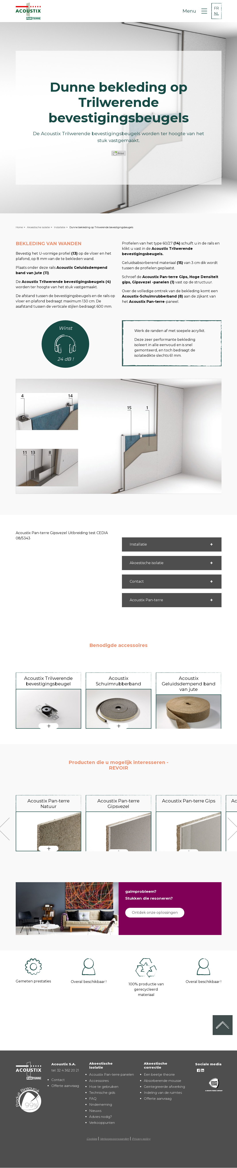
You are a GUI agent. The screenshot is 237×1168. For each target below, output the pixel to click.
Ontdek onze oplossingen (155, 912)
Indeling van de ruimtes (163, 1092)
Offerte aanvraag (65, 1086)
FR (216, 8)
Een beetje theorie (159, 1074)
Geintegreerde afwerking (164, 1087)
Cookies (92, 1138)
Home (19, 227)
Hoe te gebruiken (103, 1087)
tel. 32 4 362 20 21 (65, 1070)
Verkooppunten (102, 1123)
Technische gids (102, 1092)
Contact (137, 581)
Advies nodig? (100, 1117)
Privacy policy (141, 1138)
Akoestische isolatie (38, 227)
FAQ (92, 1098)
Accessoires (99, 1081)
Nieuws (95, 1111)
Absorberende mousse (162, 1081)
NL (216, 13)
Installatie (59, 227)
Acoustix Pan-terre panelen (111, 1074)
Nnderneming (100, 1104)
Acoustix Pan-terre (146, 600)
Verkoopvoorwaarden (114, 1138)
